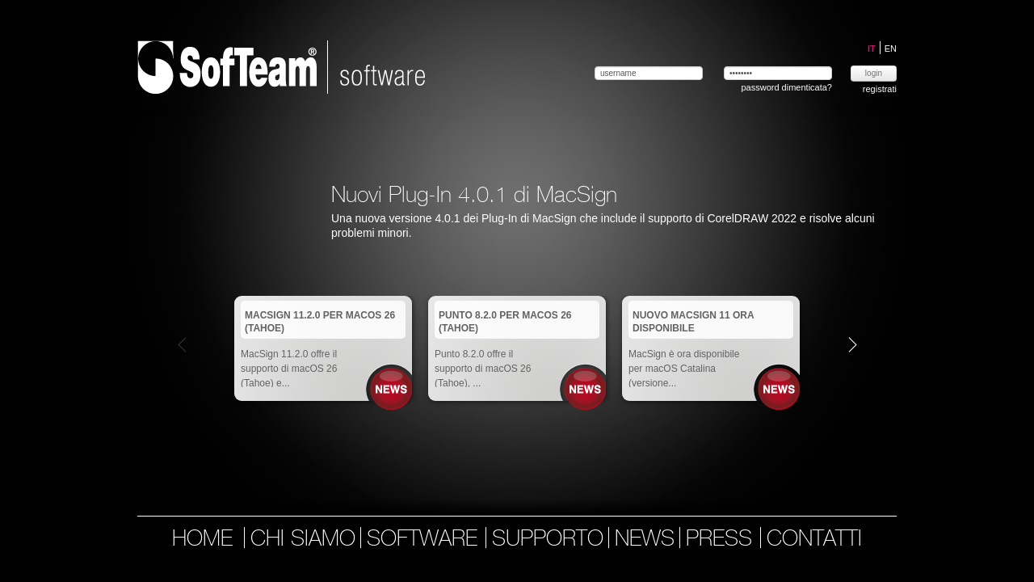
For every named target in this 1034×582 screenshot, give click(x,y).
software (425, 540)
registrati (880, 89)
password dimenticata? (786, 87)
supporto (547, 540)
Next (852, 344)
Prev (182, 344)
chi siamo (302, 540)
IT (873, 48)
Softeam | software (281, 67)
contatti (814, 540)
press (722, 540)
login (873, 73)
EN (891, 48)
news (645, 540)
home (202, 540)
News (391, 389)
